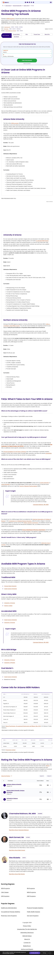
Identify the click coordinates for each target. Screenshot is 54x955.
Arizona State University (10, 586)
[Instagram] (25, 2)
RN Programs (31, 888)
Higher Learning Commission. (31, 522)
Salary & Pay (47, 34)
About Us (27, 939)
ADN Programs (5, 888)
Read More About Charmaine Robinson (19, 830)
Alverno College (8, 605)
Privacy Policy (27, 926)
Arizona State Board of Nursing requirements (33, 529)
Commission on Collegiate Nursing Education (20, 521)
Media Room (27, 946)
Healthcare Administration (9, 908)
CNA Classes (4, 892)
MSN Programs (31, 892)
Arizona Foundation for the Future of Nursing (15, 451)
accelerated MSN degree (42, 240)
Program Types (37, 34)
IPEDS (47, 765)
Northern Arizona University (14, 784)
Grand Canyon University (10, 588)
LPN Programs (5, 896)
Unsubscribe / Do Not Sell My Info (27, 929)
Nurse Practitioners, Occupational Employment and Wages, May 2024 (23, 726)
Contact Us (27, 942)
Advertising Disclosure (27, 932)
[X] (33, 2)
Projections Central (10, 750)
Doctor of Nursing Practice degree (28, 486)
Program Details (16, 34)
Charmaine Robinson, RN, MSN (10, 30)
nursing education (44, 482)
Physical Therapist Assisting (35, 908)
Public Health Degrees (33, 911)
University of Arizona (9, 603)
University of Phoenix (9, 662)
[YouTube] (27, 2)
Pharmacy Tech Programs (9, 915)
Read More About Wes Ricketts (17, 874)
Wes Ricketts (6, 28)
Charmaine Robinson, (40, 504)
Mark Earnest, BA (7, 27)
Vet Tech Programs (32, 915)
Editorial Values (27, 936)
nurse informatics (5, 484)
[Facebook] (31, 2)
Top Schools (16, 36)
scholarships (48, 453)
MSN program (10, 18)
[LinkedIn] (29, 2)
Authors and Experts (27, 949)
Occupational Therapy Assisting (10, 911)
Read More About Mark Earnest (17, 850)
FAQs (26, 34)
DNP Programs (31, 896)
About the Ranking (5, 776)
